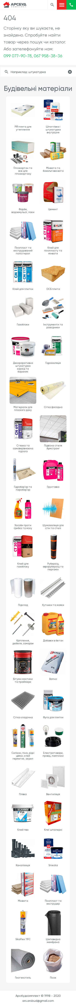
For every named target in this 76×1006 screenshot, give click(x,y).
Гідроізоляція (53, 363)
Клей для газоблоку (23, 565)
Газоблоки (23, 324)
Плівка (23, 794)
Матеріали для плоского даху (23, 408)
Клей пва (22, 829)
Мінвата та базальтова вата (53, 169)
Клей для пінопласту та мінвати (53, 250)
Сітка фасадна (53, 407)
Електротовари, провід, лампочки (53, 754)
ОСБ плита (53, 289)
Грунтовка (53, 486)
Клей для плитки (23, 289)
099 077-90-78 (18, 55)
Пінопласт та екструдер (53, 902)
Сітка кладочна (23, 717)
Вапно (53, 679)
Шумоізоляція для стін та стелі (53, 527)
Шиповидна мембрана (53, 941)
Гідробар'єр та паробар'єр (23, 488)
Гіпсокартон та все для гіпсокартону (23, 171)
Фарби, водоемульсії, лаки (22, 211)
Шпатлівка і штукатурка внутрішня (53, 129)
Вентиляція (53, 794)
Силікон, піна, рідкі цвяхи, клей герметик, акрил (22, 755)
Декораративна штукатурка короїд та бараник (23, 367)
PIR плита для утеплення (23, 128)
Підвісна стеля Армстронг (53, 447)
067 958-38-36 (48, 55)
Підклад (23, 605)
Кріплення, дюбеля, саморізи (23, 642)
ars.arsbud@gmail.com (38, 1001)
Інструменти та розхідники (53, 326)
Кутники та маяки (53, 605)
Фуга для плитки (53, 717)
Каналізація (23, 865)
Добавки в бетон (53, 640)
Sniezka (53, 865)
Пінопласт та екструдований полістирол (22, 250)
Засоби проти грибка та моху (23, 527)
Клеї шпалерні (53, 829)
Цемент (53, 209)
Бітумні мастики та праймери (23, 680)
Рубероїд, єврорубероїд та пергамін (53, 566)
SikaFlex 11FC (23, 939)
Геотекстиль (23, 977)
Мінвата (23, 900)
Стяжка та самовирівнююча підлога (23, 448)
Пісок (53, 977)
